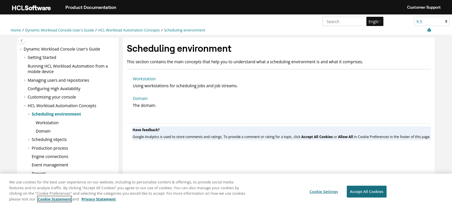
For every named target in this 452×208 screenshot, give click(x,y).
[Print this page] (430, 30)
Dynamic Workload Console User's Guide (59, 30)
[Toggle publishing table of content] (22, 41)
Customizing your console (52, 97)
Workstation (47, 122)
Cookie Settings (324, 193)
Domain (43, 131)
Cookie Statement (54, 201)
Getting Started (42, 57)
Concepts (129, 30)
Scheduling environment (184, 30)
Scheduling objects (49, 139)
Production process (50, 148)
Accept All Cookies (366, 193)
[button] (21, 49)
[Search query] (352, 21)
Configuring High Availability (54, 88)
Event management (50, 165)
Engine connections (50, 156)
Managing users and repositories (58, 80)
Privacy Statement (98, 201)
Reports (39, 173)
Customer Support (424, 7)
